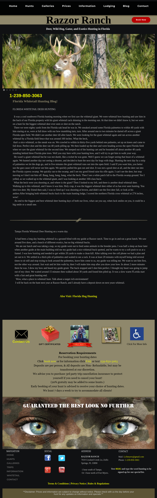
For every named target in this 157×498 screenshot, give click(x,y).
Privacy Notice (78, 483)
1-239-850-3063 (26, 95)
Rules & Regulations (98, 483)
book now (50, 361)
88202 (118, 469)
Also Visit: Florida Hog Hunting (78, 296)
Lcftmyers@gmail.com (134, 457)
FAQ (88, 361)
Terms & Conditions (58, 483)
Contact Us (21, 341)
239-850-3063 (109, 361)
